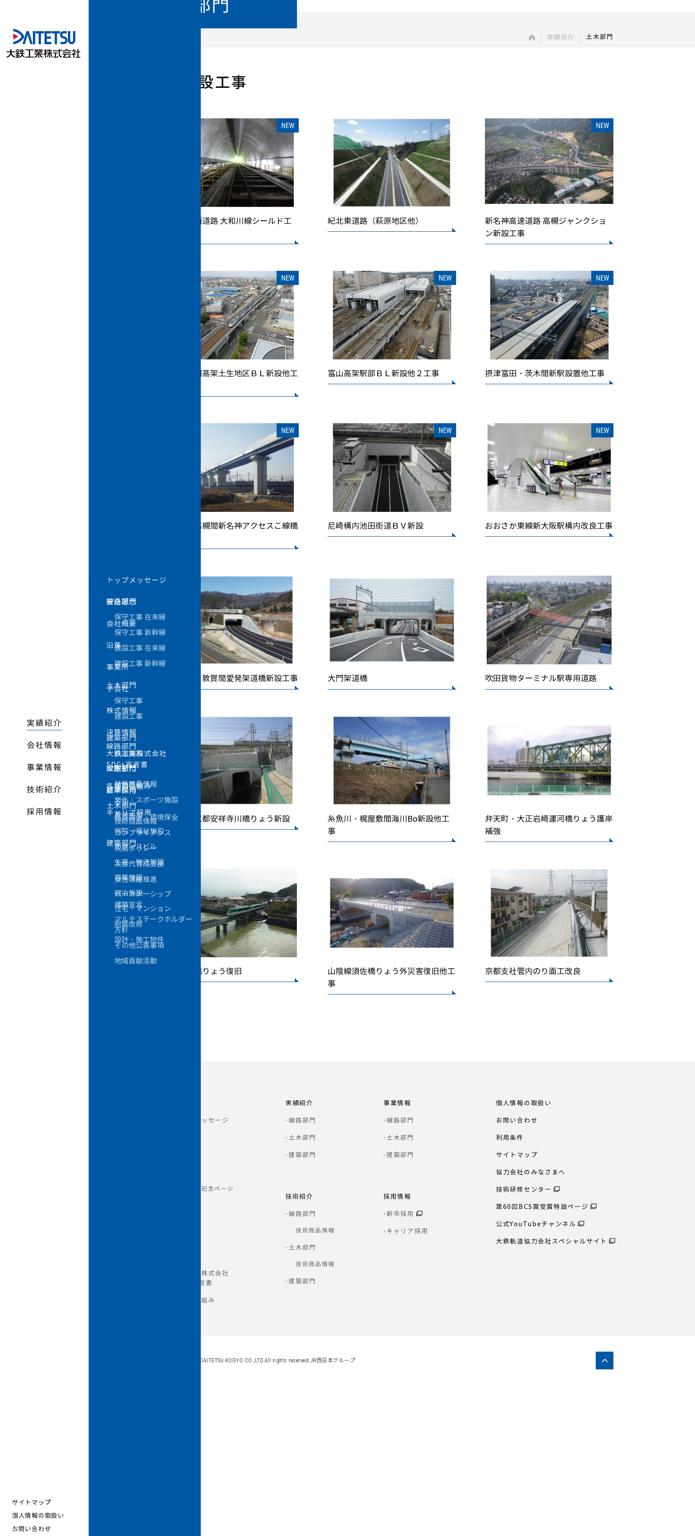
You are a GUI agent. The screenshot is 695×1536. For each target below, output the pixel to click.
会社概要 (187, 1306)
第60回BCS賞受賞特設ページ (542, 1357)
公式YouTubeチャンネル (536, 1375)
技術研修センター (524, 1340)
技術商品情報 (315, 1381)
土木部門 (302, 1288)
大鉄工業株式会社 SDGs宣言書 (201, 1429)
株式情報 (187, 1391)
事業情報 (44, 767)
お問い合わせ (36, 1529)
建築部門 (302, 1306)
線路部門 (302, 1271)
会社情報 (44, 745)
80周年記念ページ (207, 1339)
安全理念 (187, 1288)
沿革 (180, 1323)
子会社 (183, 1374)
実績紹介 (44, 723)
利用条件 (510, 1288)
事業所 (183, 1357)
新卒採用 (400, 1364)
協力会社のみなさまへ (531, 1323)
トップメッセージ (201, 1271)
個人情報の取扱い (43, 1516)
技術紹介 (44, 790)
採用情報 (44, 812)
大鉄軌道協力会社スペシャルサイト (551, 1392)
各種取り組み (194, 1451)
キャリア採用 (407, 1382)
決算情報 (187, 1408)
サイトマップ (36, 1502)
